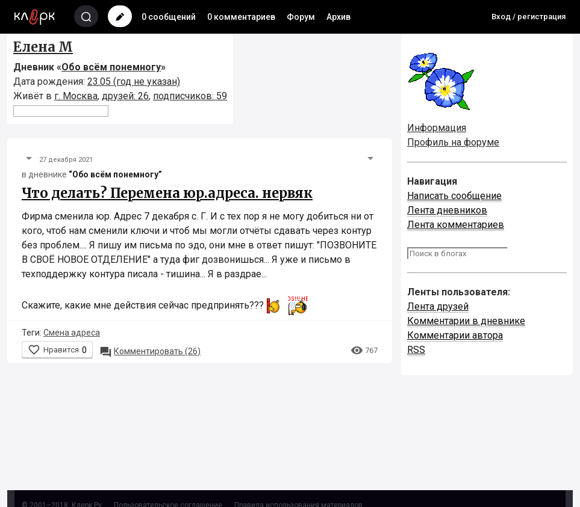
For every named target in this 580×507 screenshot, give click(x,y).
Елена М (43, 46)
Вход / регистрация (528, 16)
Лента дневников (447, 210)
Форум (301, 17)
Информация (436, 128)
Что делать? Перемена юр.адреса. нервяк (167, 193)
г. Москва (76, 96)
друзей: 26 (125, 96)
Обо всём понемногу (111, 67)
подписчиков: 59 (190, 96)
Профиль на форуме (453, 142)
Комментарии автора (455, 335)
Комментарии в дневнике (466, 321)
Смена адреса (71, 332)
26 (150, 351)
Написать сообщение (454, 195)
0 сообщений (169, 17)
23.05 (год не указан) (133, 81)
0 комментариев (241, 17)
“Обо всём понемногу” (115, 174)
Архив (338, 17)
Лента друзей (438, 306)
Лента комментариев (455, 224)
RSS (416, 349)
